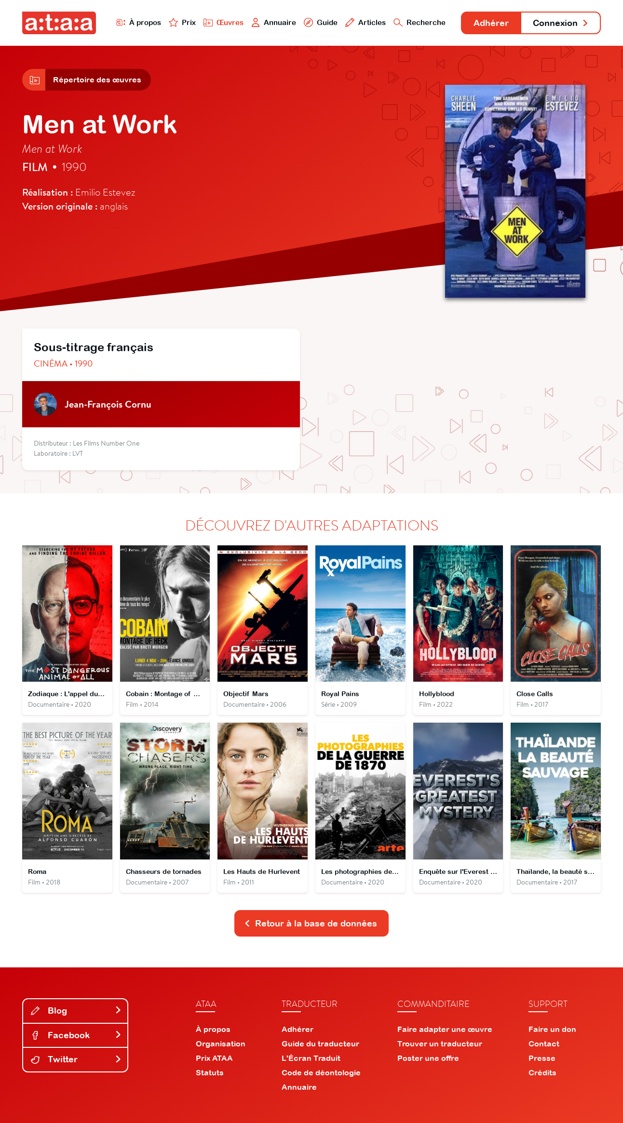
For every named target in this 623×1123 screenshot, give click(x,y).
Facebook (76, 1035)
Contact (543, 1043)
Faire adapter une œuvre (444, 1029)
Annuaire (274, 22)
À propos (138, 22)
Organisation (220, 1043)
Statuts (210, 1072)
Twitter (76, 1059)
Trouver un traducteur (439, 1043)
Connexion (561, 23)
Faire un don (552, 1029)
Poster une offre (428, 1058)
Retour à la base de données (310, 923)
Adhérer (491, 23)
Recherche (419, 22)
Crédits (542, 1072)
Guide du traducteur (320, 1043)
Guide (321, 22)
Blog (76, 1010)
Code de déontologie (321, 1072)
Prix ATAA (214, 1058)
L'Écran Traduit (311, 1058)
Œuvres (223, 22)
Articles (365, 22)
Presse (541, 1058)
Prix (182, 22)
